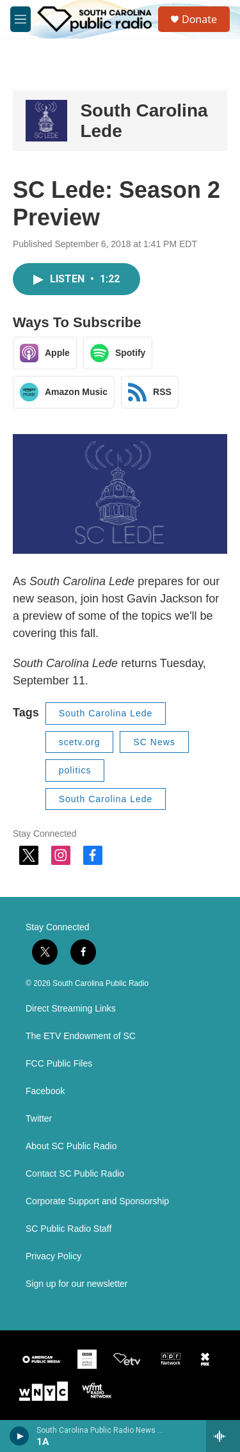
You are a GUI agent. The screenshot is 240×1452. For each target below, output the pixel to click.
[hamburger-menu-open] (20, 19)
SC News (154, 742)
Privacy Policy (53, 1256)
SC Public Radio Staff (68, 1229)
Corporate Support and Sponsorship (97, 1201)
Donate (199, 19)
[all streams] (223, 1436)
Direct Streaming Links (71, 1008)
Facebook (45, 1091)
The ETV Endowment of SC (81, 1036)
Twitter (39, 1119)
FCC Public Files (59, 1064)
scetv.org (79, 742)
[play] (20, 1436)
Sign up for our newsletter (77, 1284)
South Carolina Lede (106, 713)
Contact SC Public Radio (75, 1174)
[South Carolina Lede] (46, 120)
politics (75, 770)
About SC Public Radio (71, 1146)
